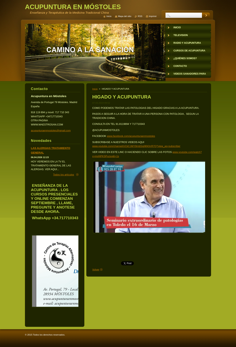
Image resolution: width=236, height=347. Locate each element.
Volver (95, 269)
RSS (140, 16)
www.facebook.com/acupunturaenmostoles (131, 136)
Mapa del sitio (124, 16)
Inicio (95, 89)
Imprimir (153, 16)
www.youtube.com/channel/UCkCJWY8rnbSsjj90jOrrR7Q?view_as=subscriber (136, 146)
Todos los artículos (63, 174)
